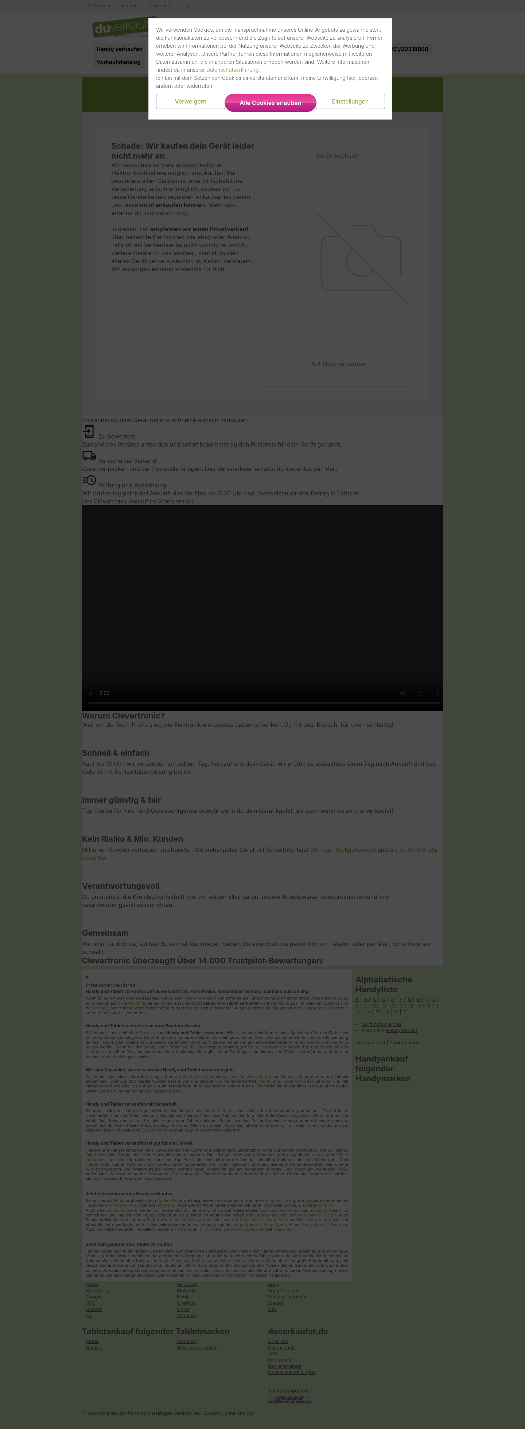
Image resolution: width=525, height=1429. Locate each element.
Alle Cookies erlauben (271, 102)
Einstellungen (346, 101)
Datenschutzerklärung (303, 70)
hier (356, 78)
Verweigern (194, 101)
